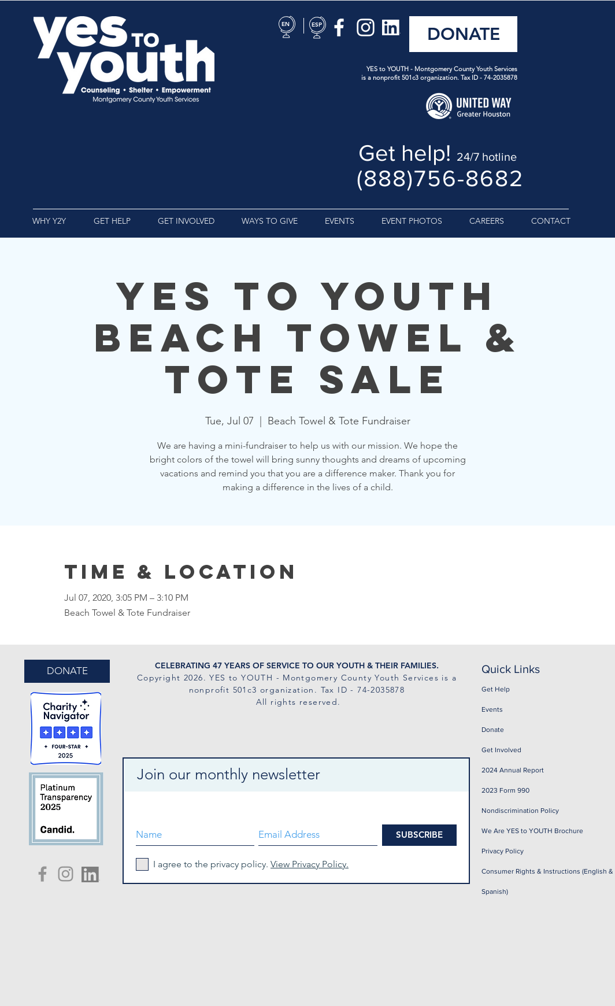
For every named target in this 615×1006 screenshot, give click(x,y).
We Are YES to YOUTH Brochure (532, 831)
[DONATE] (463, 34)
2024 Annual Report (512, 770)
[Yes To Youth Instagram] (65, 874)
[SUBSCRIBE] (419, 835)
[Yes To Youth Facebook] (42, 874)
